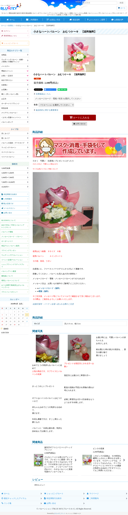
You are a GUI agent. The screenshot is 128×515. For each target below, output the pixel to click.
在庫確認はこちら (42, 94)
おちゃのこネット (59, 513)
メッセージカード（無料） (50, 288)
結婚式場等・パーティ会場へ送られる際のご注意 (53, 304)
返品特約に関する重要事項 (46, 110)
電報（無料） (44, 291)
